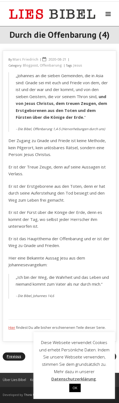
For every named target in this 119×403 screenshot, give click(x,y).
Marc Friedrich (25, 59)
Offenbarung (51, 65)
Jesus (77, 65)
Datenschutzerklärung (73, 379)
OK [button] (75, 387)
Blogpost (30, 65)
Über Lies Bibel (14, 379)
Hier (11, 327)
